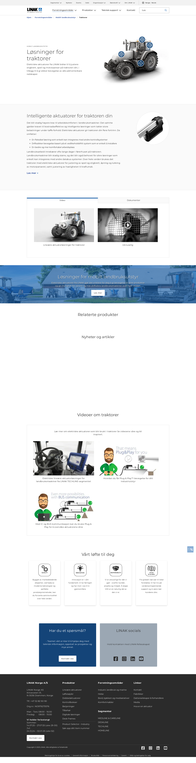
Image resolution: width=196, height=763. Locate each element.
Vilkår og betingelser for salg (140, 755)
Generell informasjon (80, 755)
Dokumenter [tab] (133, 200)
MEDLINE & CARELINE (109, 718)
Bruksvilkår (95, 755)
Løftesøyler (67, 694)
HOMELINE (103, 730)
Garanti (124, 755)
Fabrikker (138, 694)
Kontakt (138, 690)
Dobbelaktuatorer (71, 698)
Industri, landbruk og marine (112, 690)
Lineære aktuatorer (72, 690)
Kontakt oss (67, 659)
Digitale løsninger (71, 714)
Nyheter (69, 3)
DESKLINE (103, 722)
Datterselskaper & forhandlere (149, 698)
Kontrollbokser (69, 702)
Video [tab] (62, 200)
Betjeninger (68, 706)
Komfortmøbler (106, 702)
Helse (101, 694)
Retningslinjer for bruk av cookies (57, 755)
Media (137, 702)
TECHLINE (103, 726)
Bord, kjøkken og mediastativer (113, 698)
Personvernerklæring (110, 755)
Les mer (31, 173)
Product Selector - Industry (76, 724)
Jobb (87, 3)
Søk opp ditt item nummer (76, 728)
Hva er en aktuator (143, 706)
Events (78, 3)
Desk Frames (68, 718)
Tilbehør (66, 710)
